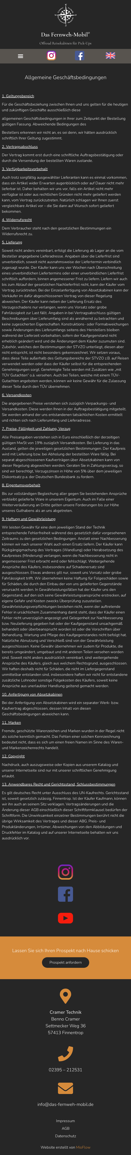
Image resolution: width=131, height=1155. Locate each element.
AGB (65, 1128)
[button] (20, 56)
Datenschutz (65, 1136)
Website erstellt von (66, 1147)
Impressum (65, 1120)
